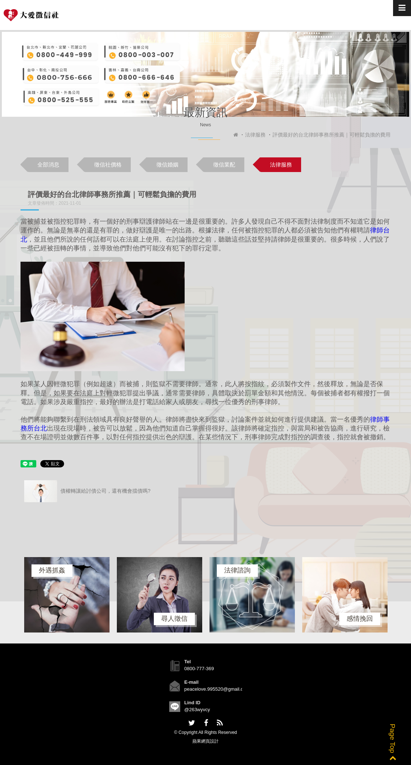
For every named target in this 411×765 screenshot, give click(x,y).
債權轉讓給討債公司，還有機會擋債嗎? (87, 491)
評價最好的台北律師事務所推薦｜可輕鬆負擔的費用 (331, 135)
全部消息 (48, 164)
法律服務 (255, 135)
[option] (67, 594)
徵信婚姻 (167, 164)
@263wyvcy (197, 709)
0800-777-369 (199, 668)
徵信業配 (224, 164)
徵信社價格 (108, 164)
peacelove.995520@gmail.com (217, 689)
